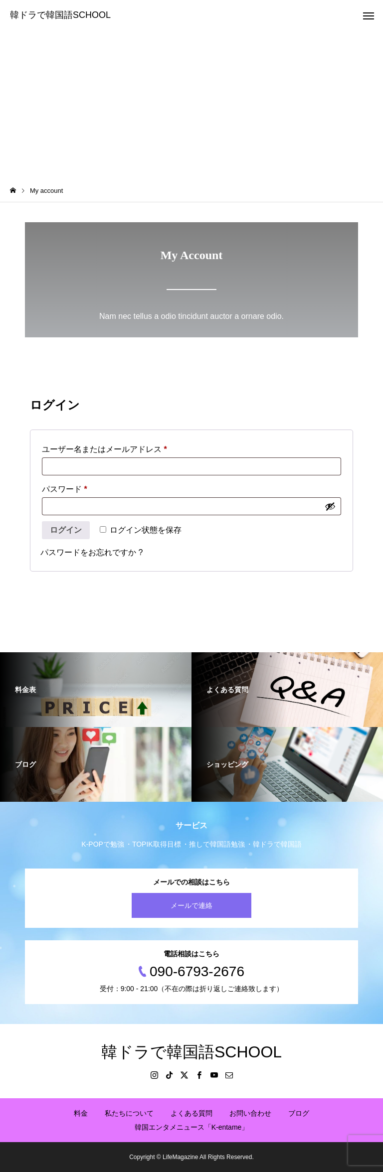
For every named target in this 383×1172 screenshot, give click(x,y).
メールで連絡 (191, 905)
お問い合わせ (250, 1113)
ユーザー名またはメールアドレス (108, 447)
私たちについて (129, 1113)
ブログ (298, 1113)
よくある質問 (191, 1113)
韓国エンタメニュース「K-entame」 (192, 1127)
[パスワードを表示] (330, 506)
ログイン (66, 530)
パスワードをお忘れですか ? (91, 552)
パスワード (68, 487)
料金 (81, 1113)
